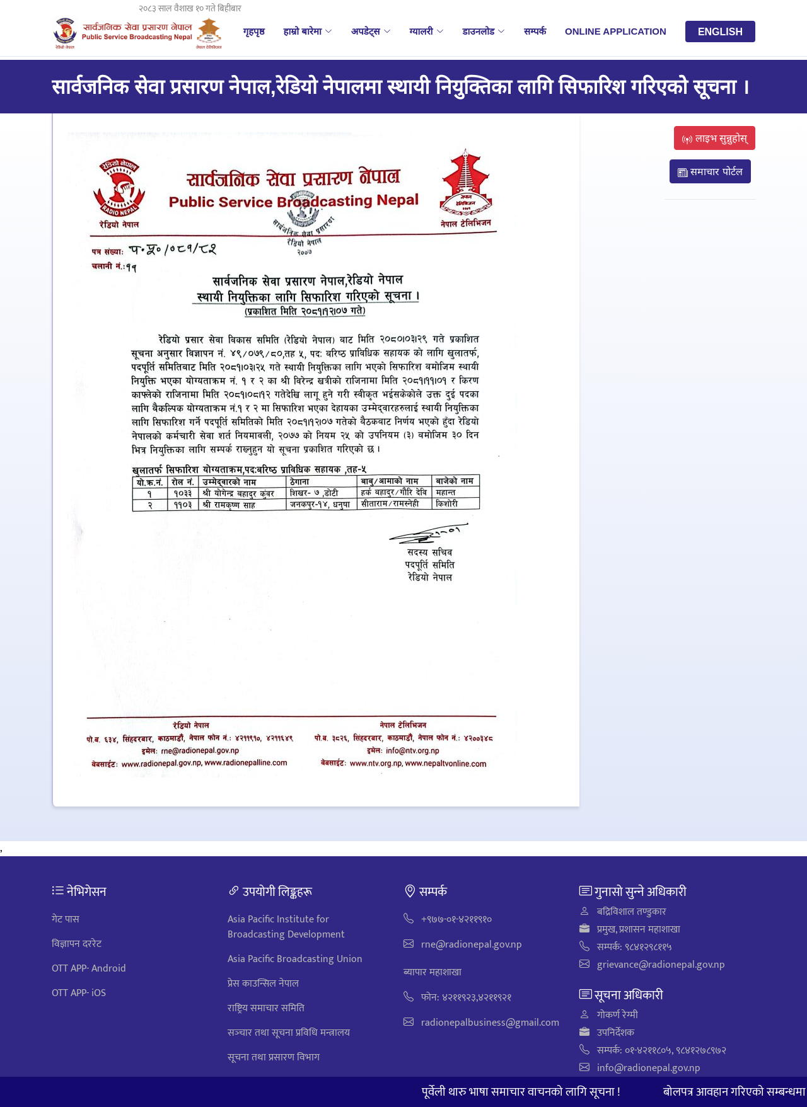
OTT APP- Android (89, 968)
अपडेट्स (371, 31)
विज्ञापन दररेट (77, 944)
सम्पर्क (535, 31)
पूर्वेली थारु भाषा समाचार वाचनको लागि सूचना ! (528, 1092)
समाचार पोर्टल (710, 171)
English (720, 31)
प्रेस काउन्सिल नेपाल (263, 983)
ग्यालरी (427, 31)
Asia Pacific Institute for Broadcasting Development (286, 927)
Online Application (615, 31)
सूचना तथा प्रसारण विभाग (274, 1057)
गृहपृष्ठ (254, 31)
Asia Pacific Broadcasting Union (295, 959)
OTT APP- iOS (79, 993)
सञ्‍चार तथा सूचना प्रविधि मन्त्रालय (289, 1032)
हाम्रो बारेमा (307, 31)
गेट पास (65, 919)
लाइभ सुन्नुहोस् (714, 138)
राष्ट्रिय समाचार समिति (266, 1008)
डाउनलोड (484, 31)
